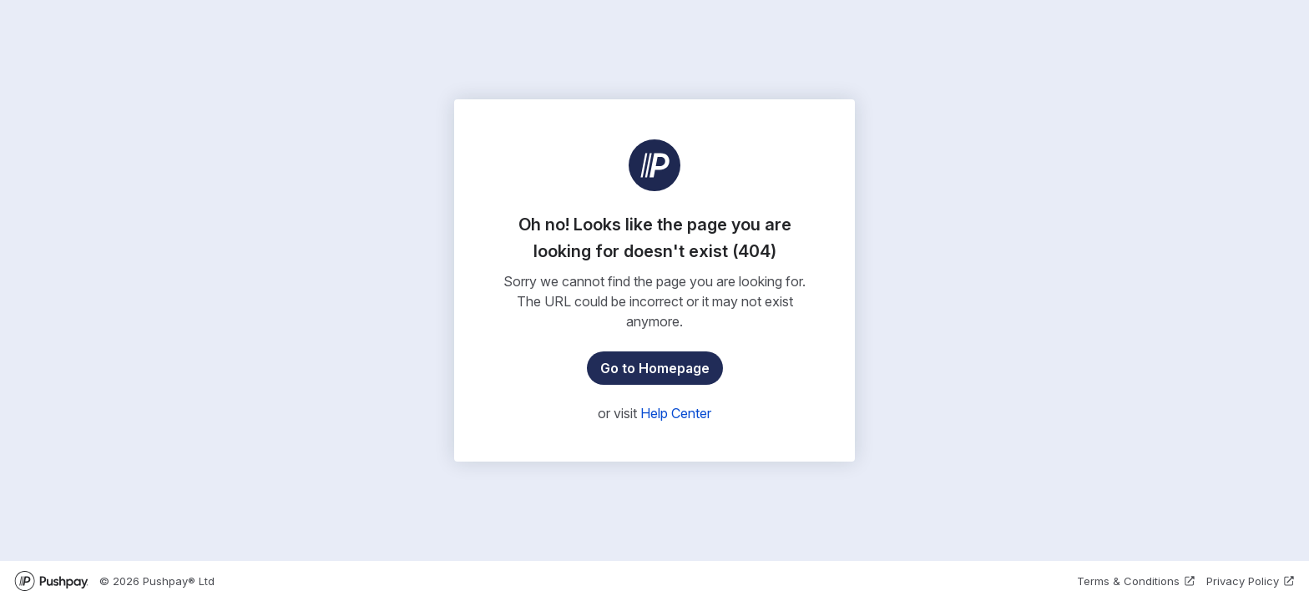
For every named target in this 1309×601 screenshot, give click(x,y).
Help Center (675, 413)
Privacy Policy (1251, 581)
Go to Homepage (655, 368)
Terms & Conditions (1136, 581)
